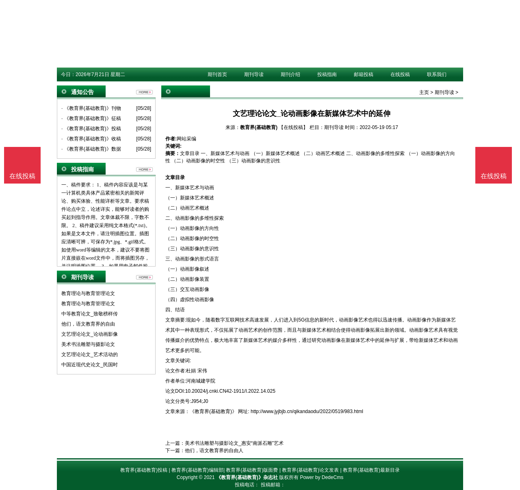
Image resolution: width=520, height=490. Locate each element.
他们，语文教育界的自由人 (214, 450)
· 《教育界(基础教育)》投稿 (91, 128)
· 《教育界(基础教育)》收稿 (91, 139)
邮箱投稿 (363, 74)
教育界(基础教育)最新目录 (371, 470)
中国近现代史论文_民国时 (89, 365)
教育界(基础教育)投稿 (143, 470)
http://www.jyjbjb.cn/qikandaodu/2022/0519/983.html (307, 411)
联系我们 (436, 74)
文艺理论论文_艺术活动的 (89, 354)
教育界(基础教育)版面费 (252, 470)
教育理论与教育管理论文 (88, 293)
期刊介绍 (290, 74)
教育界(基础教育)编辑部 (197, 470)
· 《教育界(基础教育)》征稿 (91, 118)
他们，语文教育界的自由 (88, 324)
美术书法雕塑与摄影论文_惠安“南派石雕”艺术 (234, 443)
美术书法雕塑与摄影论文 (88, 344)
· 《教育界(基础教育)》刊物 (91, 108)
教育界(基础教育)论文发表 (310, 470)
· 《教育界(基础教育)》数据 (91, 149)
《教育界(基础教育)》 (213, 411)
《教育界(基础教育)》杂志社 (247, 477)
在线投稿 (400, 74)
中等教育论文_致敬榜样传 (89, 314)
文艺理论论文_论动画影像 (89, 334)
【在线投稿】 (293, 127)
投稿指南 (327, 74)
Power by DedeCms (321, 477)
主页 (424, 92)
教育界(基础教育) (258, 127)
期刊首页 (217, 74)
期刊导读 (254, 74)
